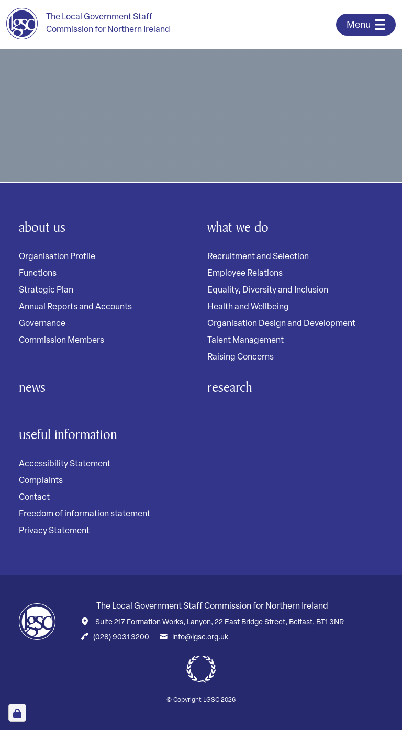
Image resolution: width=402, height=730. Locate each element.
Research (229, 387)
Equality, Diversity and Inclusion (267, 290)
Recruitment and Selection (258, 257)
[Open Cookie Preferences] (17, 713)
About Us (42, 227)
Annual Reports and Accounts (75, 307)
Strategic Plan (46, 290)
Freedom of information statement (84, 514)
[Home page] (88, 23)
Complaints (41, 481)
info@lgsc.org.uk (200, 638)
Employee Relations (245, 273)
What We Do (238, 227)
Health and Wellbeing (248, 307)
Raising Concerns (240, 357)
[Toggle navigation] (366, 25)
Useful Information (68, 434)
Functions (38, 273)
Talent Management (245, 340)
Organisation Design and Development (281, 324)
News (32, 387)
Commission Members (61, 340)
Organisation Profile (57, 257)
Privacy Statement (54, 531)
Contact (34, 497)
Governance (42, 324)
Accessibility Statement (64, 464)
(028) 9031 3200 (121, 638)
